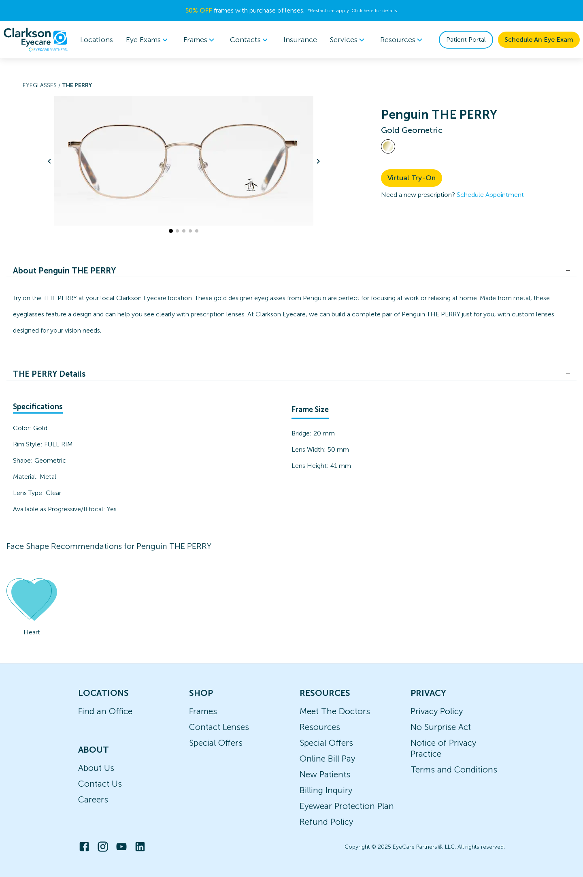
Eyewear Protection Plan (347, 806)
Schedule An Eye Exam (538, 39)
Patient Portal (466, 39)
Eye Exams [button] (148, 40)
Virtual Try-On (411, 177)
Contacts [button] (250, 40)
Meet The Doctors (335, 711)
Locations (96, 39)
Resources (320, 727)
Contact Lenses (219, 727)
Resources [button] (402, 40)
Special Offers (216, 743)
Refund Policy (326, 822)
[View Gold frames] (388, 146)
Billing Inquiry (326, 790)
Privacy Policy (437, 711)
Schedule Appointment (490, 194)
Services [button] (348, 40)
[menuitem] (148, 40)
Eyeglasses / (42, 85)
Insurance (300, 39)
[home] (35, 40)
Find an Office (105, 711)
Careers (93, 799)
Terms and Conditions (454, 769)
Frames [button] (200, 40)
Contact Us (100, 784)
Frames (203, 711)
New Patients (325, 774)
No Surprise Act (441, 727)
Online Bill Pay (327, 758)
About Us (96, 768)
